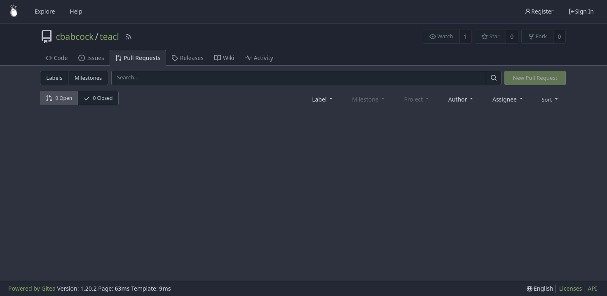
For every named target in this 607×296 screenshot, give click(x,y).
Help (76, 11)
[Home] (13, 11)
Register (539, 11)
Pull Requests (138, 58)
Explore (45, 11)
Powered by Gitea (32, 288)
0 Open (59, 98)
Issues (91, 58)
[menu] (550, 99)
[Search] (494, 78)
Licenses (570, 288)
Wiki (224, 58)
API (592, 288)
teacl (109, 36)
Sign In (581, 11)
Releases (187, 58)
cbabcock (75, 36)
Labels (54, 77)
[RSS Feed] (128, 36)
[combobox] (323, 99)
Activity (259, 58)
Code (56, 58)
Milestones (88, 77)
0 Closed (98, 98)
